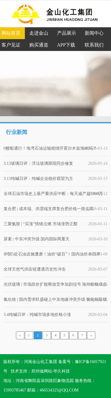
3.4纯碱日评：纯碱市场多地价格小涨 (37, 314)
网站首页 (10, 33)
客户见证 (10, 44)
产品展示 (66, 33)
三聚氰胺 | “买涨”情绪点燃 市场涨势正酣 (41, 224)
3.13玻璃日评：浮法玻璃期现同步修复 (38, 163)
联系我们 (94, 44)
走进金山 (38, 33)
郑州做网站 (41, 371)
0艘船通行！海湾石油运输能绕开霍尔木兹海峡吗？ (50, 148)
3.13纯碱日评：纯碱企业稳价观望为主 (38, 178)
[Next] (91, 335)
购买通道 (38, 44)
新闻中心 (94, 33)
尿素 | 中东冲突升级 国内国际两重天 (37, 239)
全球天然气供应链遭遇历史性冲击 (35, 269)
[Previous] (20, 335)
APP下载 (66, 44)
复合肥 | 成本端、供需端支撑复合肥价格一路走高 (49, 209)
